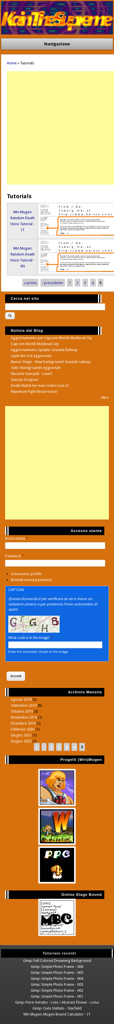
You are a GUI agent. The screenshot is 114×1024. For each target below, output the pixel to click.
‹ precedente (52, 283)
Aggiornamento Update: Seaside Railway (44, 350)
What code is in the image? (30, 638)
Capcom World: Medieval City (35, 344)
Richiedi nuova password (31, 580)
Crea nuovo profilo (26, 574)
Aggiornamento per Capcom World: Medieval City (51, 338)
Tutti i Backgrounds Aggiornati (35, 368)
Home (12, 63)
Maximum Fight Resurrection (34, 391)
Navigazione (57, 44)
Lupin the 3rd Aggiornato (31, 356)
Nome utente (16, 538)
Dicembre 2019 (23, 723)
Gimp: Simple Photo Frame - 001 (57, 996)
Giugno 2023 (21, 741)
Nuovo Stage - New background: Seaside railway (50, 362)
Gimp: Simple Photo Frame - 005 (57, 972)
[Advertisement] (57, 128)
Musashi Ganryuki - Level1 (32, 373)
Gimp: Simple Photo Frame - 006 (57, 966)
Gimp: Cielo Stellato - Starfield (57, 1008)
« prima (30, 283)
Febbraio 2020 (22, 729)
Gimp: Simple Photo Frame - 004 (57, 978)
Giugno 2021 (21, 735)
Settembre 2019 (24, 705)
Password (14, 556)
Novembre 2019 (24, 717)
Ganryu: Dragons (24, 379)
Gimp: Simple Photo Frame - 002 (57, 990)
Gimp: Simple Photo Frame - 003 (57, 984)
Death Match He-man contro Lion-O (40, 385)
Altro (105, 397)
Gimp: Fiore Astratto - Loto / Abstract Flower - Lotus (57, 1002)
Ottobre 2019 (22, 711)
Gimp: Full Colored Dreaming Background (57, 960)
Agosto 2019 (21, 699)
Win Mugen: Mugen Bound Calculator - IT (57, 1014)
